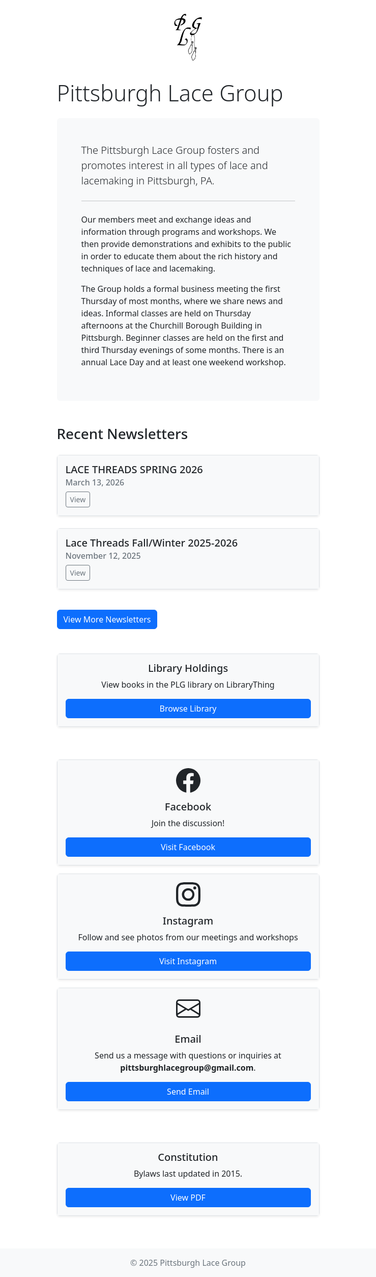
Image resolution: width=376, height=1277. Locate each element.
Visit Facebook (188, 847)
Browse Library (188, 708)
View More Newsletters (107, 619)
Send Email (188, 1091)
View (78, 499)
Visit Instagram (188, 961)
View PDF (188, 1197)
